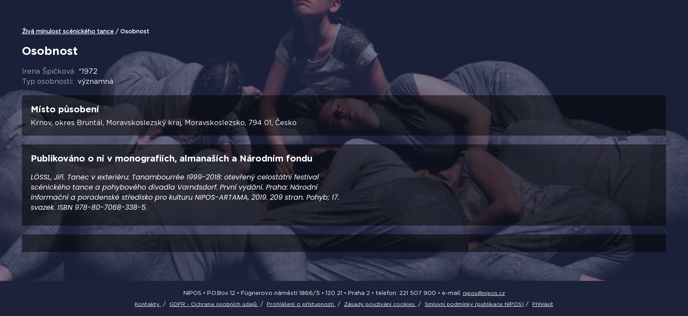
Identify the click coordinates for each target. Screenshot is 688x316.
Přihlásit (542, 304)
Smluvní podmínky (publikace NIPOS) (474, 304)
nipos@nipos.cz (484, 293)
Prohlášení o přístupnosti (301, 304)
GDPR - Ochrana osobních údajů (213, 304)
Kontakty (148, 304)
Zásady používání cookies (380, 304)
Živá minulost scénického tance (68, 31)
